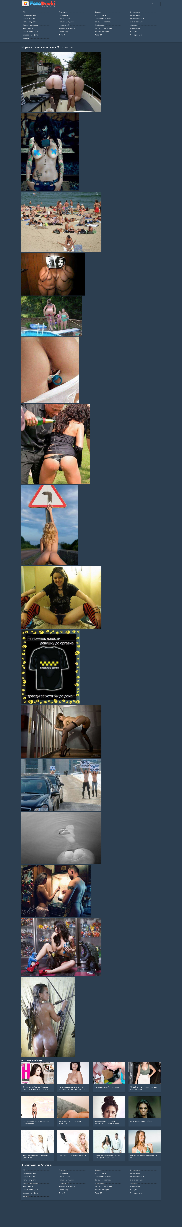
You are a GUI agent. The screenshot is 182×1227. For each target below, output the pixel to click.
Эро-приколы (136, 1193)
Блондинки (135, 1170)
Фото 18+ (62, 1193)
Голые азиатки (29, 1176)
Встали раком (100, 1173)
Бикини (98, 1170)
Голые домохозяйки (103, 1176)
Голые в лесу (64, 1176)
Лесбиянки (99, 1183)
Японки (26, 1196)
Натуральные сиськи (103, 1186)
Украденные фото (30, 1193)
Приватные (135, 1186)
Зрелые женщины (30, 1183)
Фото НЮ (98, 1193)
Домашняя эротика (103, 1180)
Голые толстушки (66, 1180)
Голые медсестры (137, 1176)
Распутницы (64, 1189)
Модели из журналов (67, 1186)
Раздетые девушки (30, 1189)
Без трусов (63, 1170)
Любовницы (28, 1186)
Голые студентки (30, 1180)
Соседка (133, 1189)
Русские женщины (102, 1189)
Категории (155, 4)
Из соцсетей (64, 1183)
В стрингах (63, 1173)
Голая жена (135, 1173)
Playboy (26, 1170)
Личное (133, 1183)
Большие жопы (29, 1173)
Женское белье (136, 1180)
